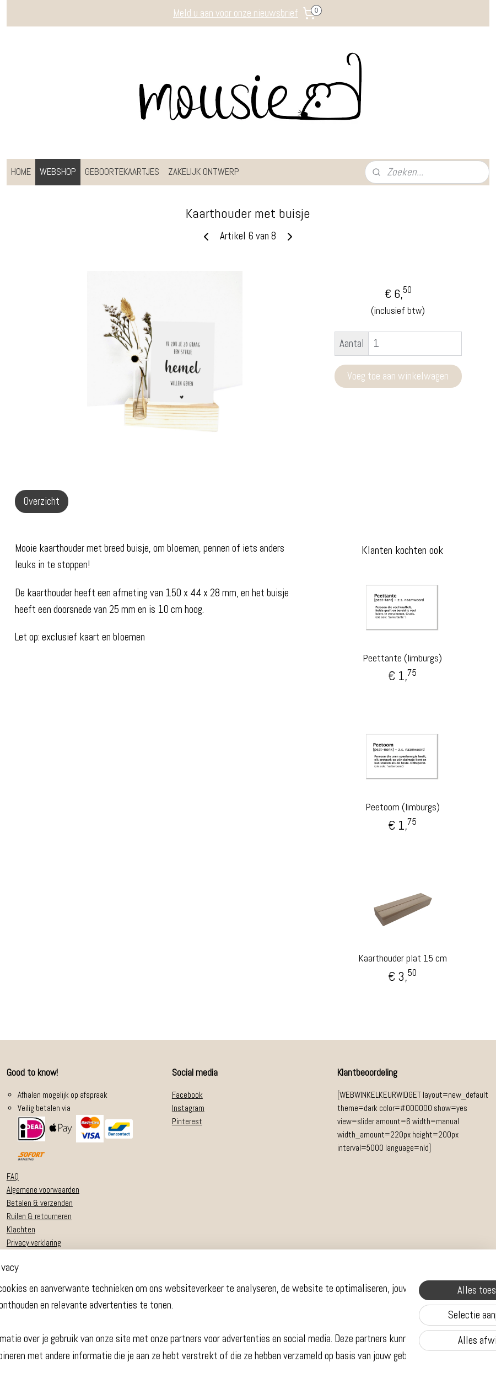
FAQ (13, 1176)
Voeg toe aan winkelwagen (398, 376)
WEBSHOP (58, 171)
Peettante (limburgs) (402, 657)
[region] (175, 1320)
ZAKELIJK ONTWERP (203, 171)
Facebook (187, 1094)
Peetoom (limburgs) (402, 806)
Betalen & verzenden (40, 1203)
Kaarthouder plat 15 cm (402, 958)
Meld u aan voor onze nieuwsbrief (235, 13)
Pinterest (187, 1121)
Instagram (188, 1108)
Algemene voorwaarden (43, 1189)
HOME (21, 171)
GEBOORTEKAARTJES (122, 171)
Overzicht (42, 501)
